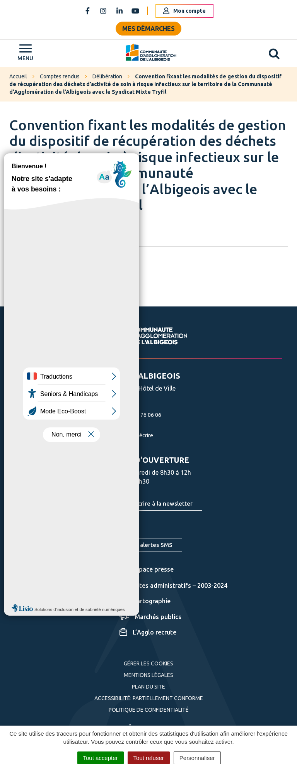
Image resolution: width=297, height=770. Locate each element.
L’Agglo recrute (147, 632)
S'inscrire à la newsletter (159, 503)
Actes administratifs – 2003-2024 (173, 585)
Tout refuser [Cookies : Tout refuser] (148, 758)
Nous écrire (130, 435)
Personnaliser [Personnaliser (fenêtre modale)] (197, 758)
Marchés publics (150, 616)
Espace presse (146, 569)
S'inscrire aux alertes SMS (137, 545)
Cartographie (145, 600)
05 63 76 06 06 (134, 415)
